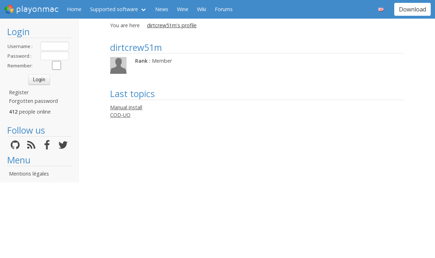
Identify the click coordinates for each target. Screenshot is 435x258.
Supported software (114, 9)
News (161, 9)
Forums (224, 9)
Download (412, 9)
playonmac (31, 9)
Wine (182, 9)
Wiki (201, 9)
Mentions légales (29, 173)
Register (19, 92)
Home (74, 9)
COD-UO (120, 114)
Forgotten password (33, 100)
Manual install (126, 107)
